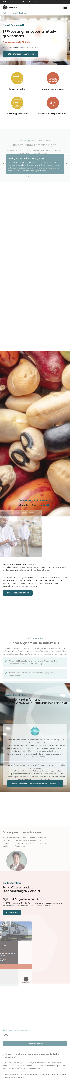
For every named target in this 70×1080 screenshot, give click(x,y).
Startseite (6, 13)
